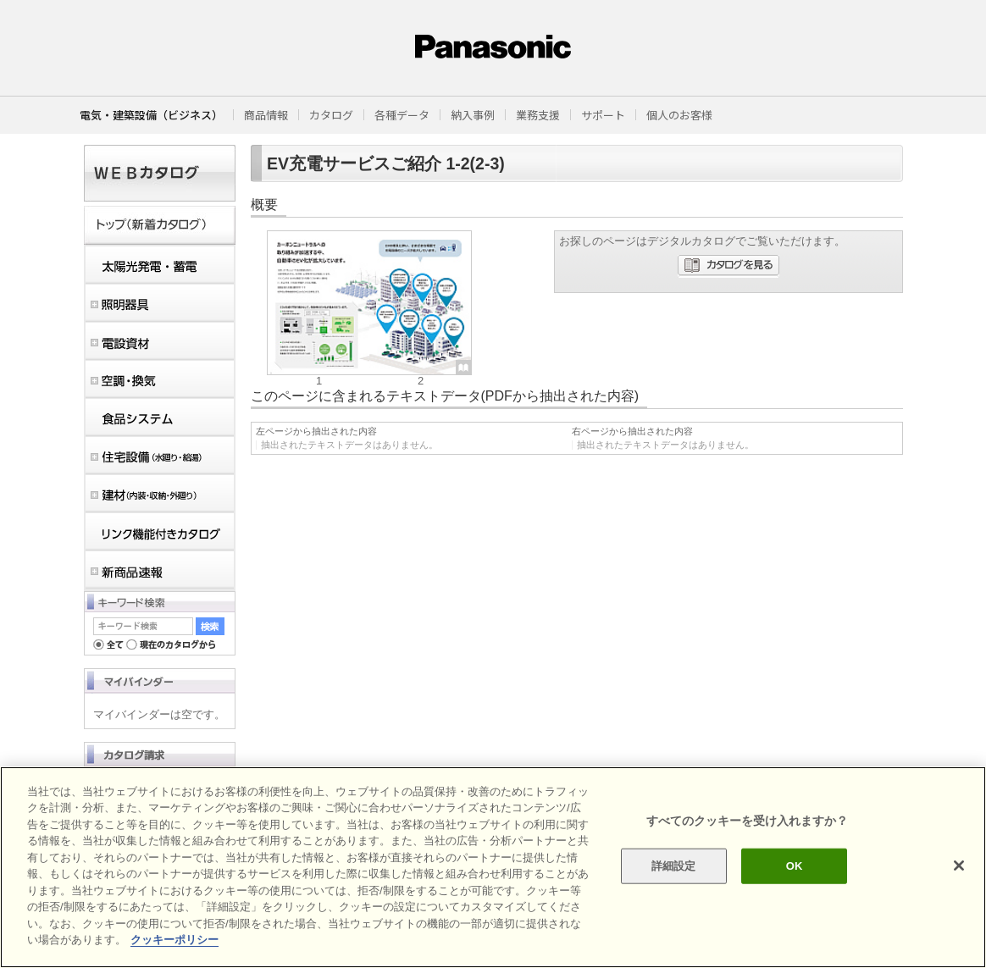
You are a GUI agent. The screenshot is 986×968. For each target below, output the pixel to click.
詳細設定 (673, 866)
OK (794, 866)
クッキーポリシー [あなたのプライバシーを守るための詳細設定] (174, 939)
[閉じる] (959, 865)
